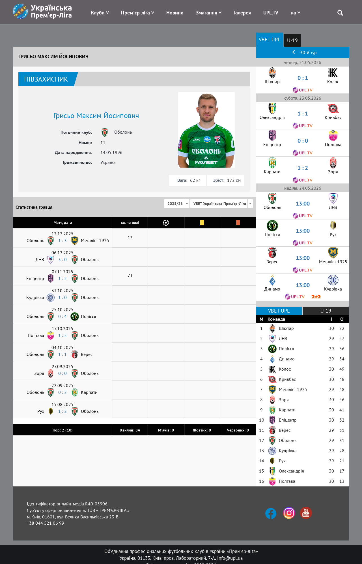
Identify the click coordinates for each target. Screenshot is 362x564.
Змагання (206, 12)
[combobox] (177, 203)
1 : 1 (62, 354)
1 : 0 (62, 297)
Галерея (242, 12)
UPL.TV (270, 12)
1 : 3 (62, 240)
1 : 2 (62, 278)
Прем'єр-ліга (135, 12)
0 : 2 (62, 392)
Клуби (98, 12)
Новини (175, 12)
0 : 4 (62, 316)
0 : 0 (62, 373)
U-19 (292, 40)
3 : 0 (62, 259)
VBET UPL (269, 39)
